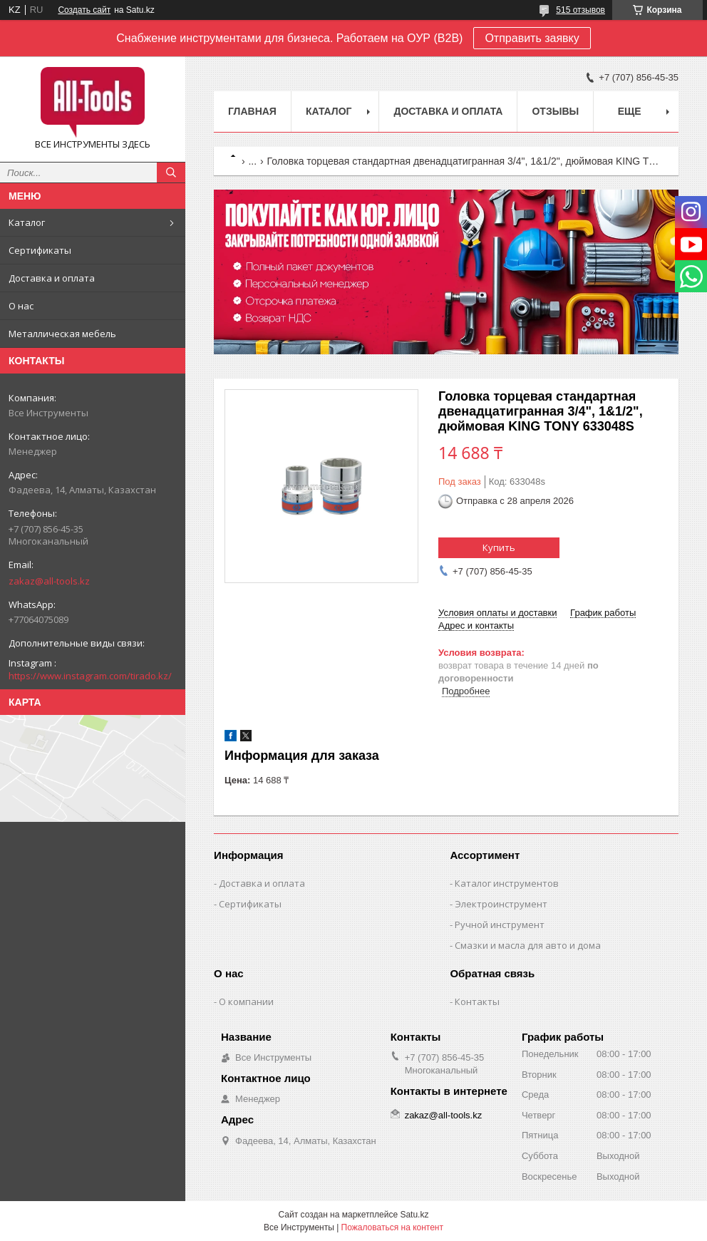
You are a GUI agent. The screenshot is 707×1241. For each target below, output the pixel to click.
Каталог (27, 222)
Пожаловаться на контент (392, 1227)
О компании (246, 1001)
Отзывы (555, 111)
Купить (498, 547)
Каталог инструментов (507, 883)
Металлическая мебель (62, 333)
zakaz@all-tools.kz (49, 581)
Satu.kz (414, 1215)
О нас (21, 305)
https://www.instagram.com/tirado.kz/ (90, 675)
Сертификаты (40, 250)
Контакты (477, 1001)
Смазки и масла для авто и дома (528, 945)
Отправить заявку (532, 38)
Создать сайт (84, 10)
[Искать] (171, 172)
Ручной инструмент (500, 924)
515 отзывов (580, 10)
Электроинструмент (501, 903)
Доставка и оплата (52, 278)
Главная (252, 111)
